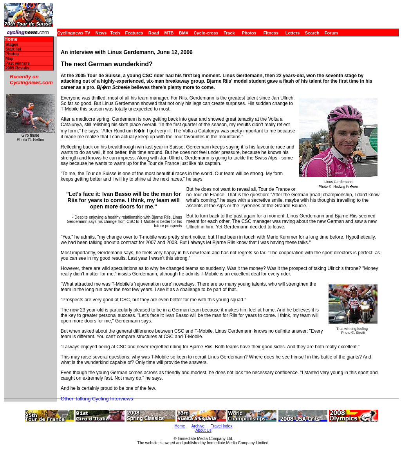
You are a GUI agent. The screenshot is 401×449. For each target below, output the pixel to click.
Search (312, 33)
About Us (203, 430)
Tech (115, 33)
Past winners (17, 63)
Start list (13, 49)
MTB (169, 33)
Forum (331, 33)
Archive (197, 426)
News (101, 33)
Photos (249, 33)
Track (229, 33)
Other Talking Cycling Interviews (97, 399)
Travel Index (222, 426)
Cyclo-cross (206, 33)
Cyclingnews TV (73, 33)
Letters (292, 33)
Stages (11, 44)
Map (9, 58)
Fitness (270, 33)
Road (153, 33)
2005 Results (17, 68)
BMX (183, 33)
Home (10, 39)
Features (134, 33)
